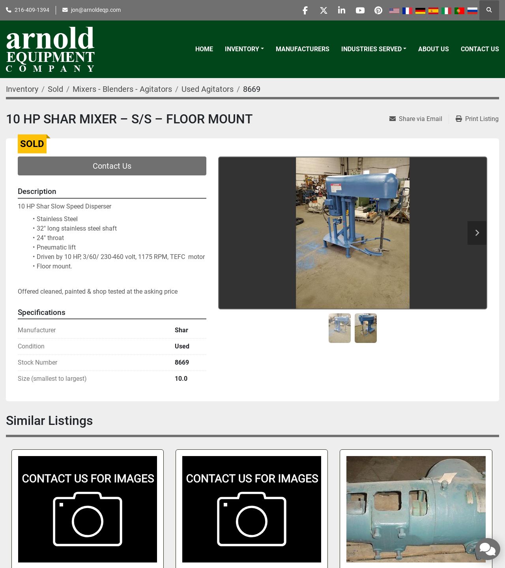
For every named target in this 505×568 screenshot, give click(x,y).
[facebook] (297, 10)
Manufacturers (302, 49)
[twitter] (317, 10)
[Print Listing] (477, 119)
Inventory (242, 49)
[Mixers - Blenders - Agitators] (122, 89)
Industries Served (371, 49)
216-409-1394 (32, 10)
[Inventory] (22, 89)
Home (204, 49)
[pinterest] (377, 10)
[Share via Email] (419, 119)
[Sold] (55, 89)
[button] (244, 49)
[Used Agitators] (207, 89)
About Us (433, 49)
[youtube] (357, 10)
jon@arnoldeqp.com (96, 10)
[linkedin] (337, 10)
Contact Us (480, 49)
